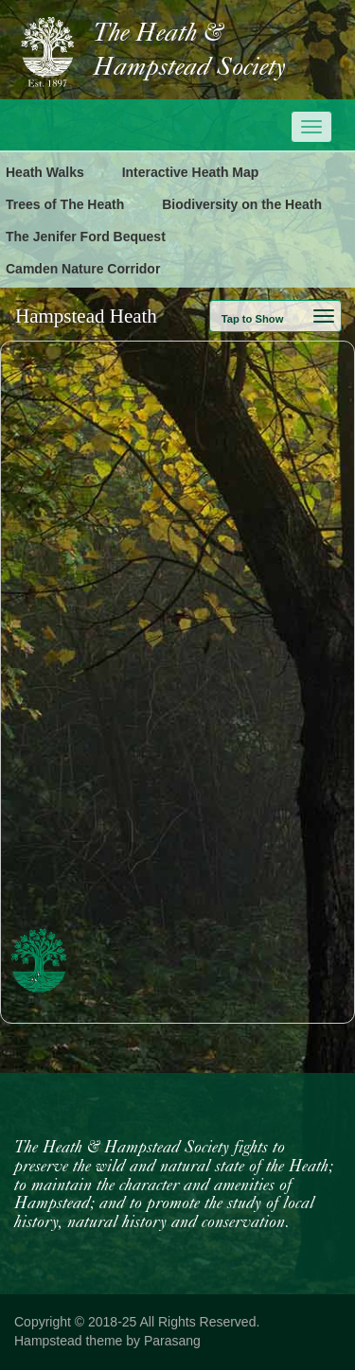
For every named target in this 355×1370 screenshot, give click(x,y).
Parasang (172, 1340)
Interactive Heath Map (190, 172)
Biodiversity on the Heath (242, 204)
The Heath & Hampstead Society (189, 51)
